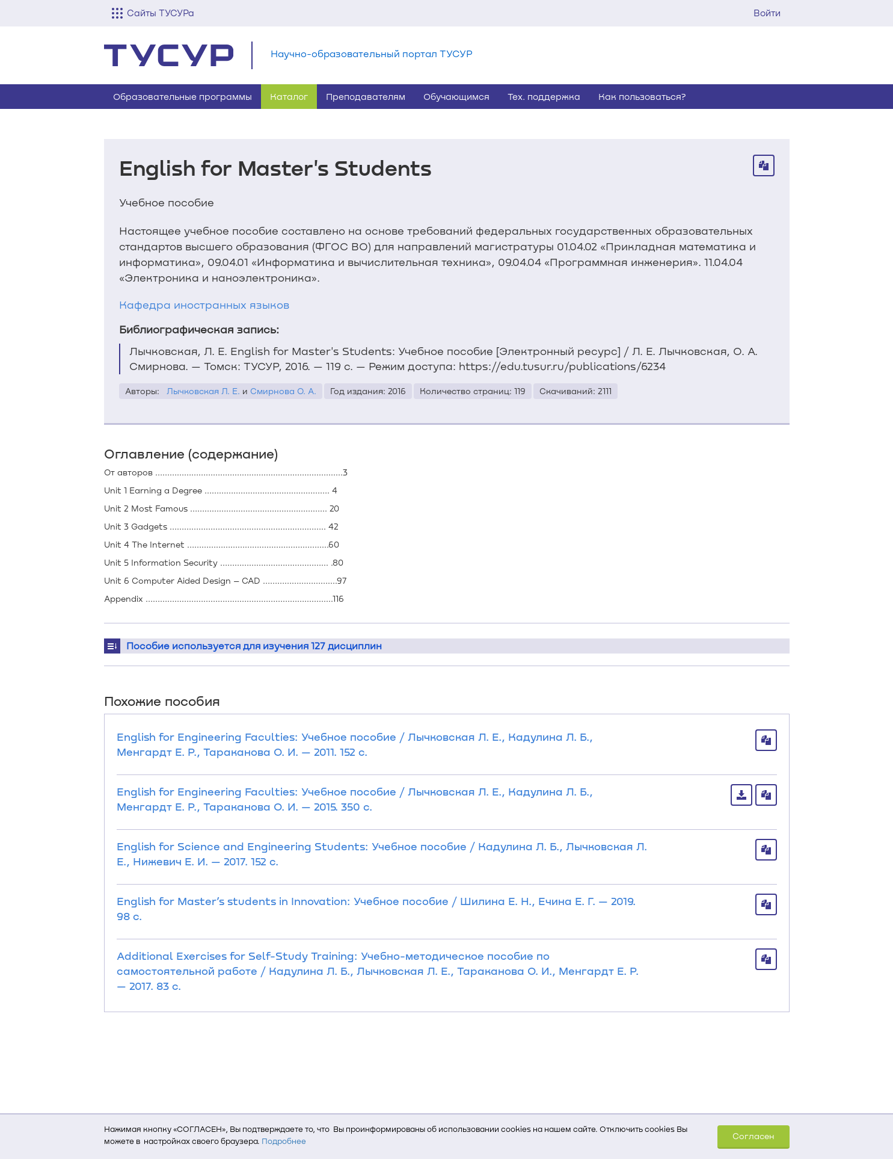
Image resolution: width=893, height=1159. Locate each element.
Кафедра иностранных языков (204, 304)
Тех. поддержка (544, 96)
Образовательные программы (182, 96)
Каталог (289, 96)
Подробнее (284, 1141)
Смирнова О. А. (283, 391)
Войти (767, 12)
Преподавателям (365, 96)
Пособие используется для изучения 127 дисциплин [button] (254, 645)
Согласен (753, 1136)
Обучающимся (456, 96)
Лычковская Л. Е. (203, 391)
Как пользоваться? (642, 96)
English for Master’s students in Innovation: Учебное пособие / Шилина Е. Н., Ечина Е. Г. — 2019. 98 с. (376, 908)
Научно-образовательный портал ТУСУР (372, 53)
